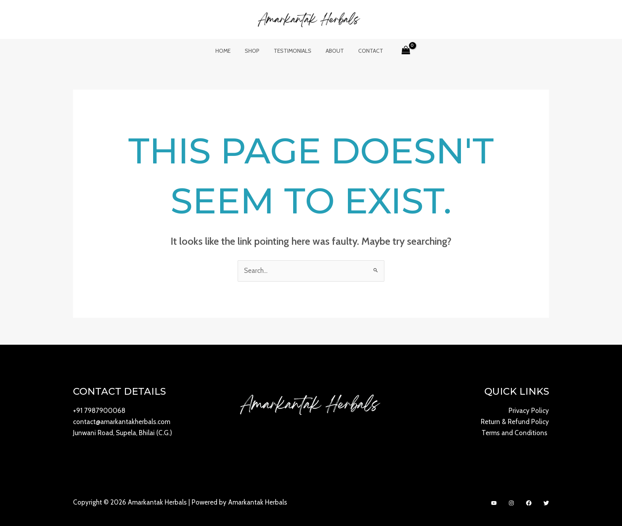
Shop (255, 50)
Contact (364, 50)
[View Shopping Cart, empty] (398, 51)
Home (229, 50)
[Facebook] (529, 503)
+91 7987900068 (99, 411)
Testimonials (292, 50)
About (332, 50)
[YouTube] (494, 503)
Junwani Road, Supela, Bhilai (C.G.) (122, 433)
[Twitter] (546, 503)
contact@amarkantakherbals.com (121, 422)
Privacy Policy (529, 411)
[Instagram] (511, 503)
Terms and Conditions (515, 433)
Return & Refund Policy (515, 422)
